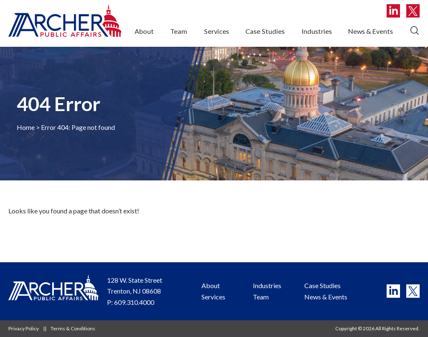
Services (216, 31)
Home (26, 127)
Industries (316, 31)
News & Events (370, 31)
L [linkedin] (393, 11)
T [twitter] (413, 11)
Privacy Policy (23, 328)
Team (178, 31)
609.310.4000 (134, 302)
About (144, 31)
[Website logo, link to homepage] (64, 21)
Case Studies (265, 31)
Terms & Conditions (73, 328)
